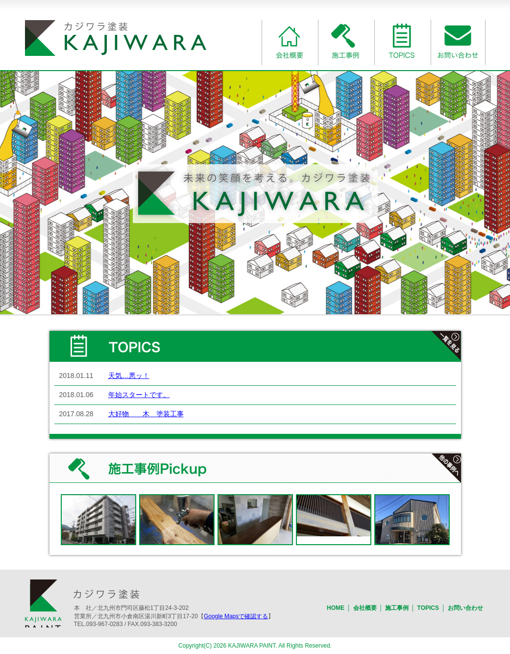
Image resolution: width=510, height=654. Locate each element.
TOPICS (428, 607)
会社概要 (365, 607)
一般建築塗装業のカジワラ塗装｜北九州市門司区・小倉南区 (115, 38)
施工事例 (397, 607)
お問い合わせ (465, 607)
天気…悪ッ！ (128, 375)
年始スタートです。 (139, 395)
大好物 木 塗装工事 (146, 414)
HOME (335, 607)
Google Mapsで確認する (236, 616)
